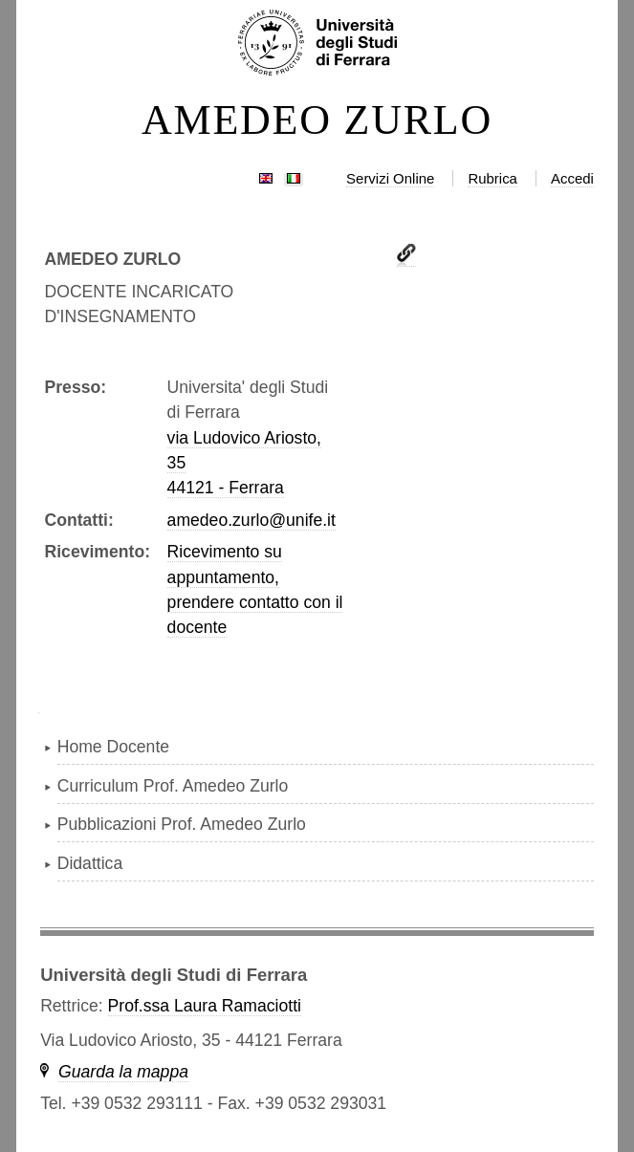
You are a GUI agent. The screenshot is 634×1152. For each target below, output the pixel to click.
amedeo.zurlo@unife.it (251, 520)
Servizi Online (390, 178)
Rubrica (492, 178)
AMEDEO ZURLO (317, 120)
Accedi (572, 178)
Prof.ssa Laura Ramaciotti (204, 1005)
